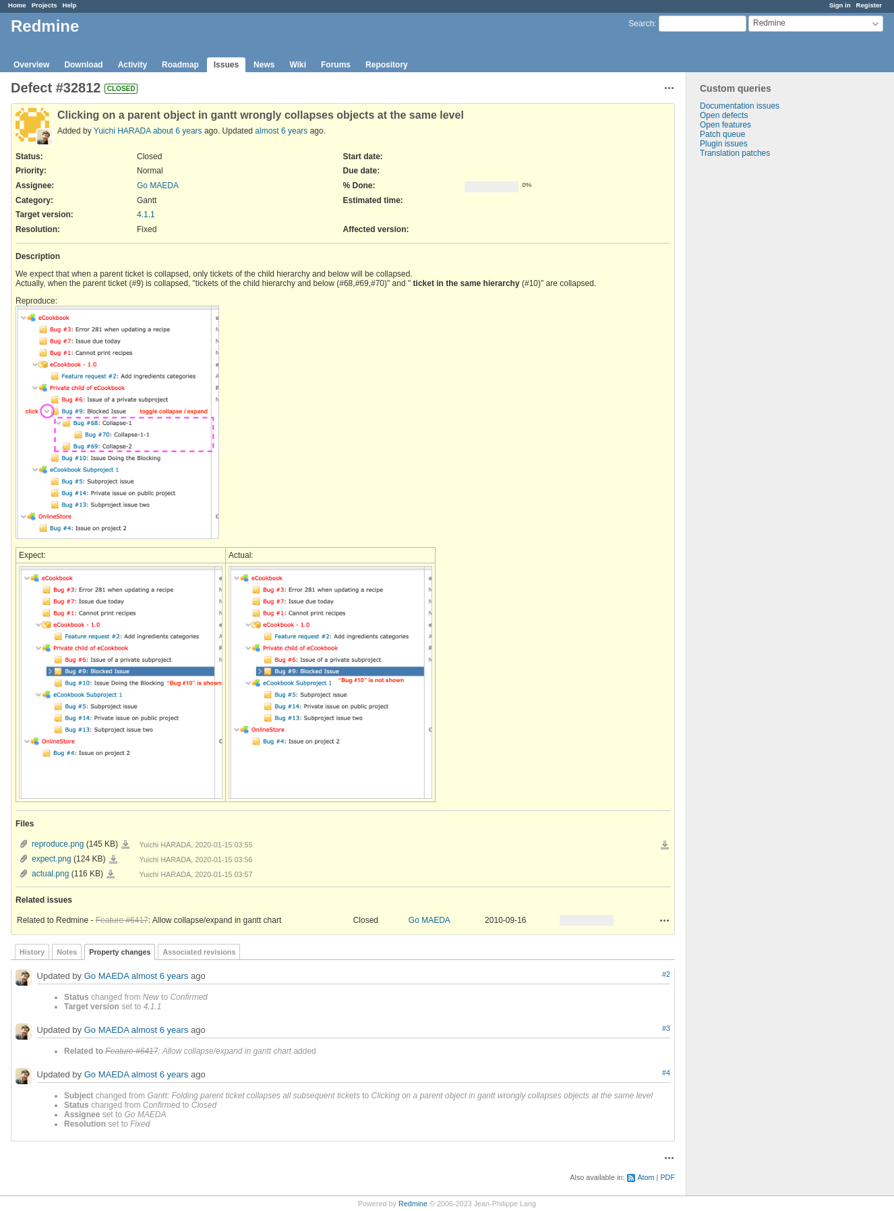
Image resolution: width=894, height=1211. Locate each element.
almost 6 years (281, 131)
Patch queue (722, 134)
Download (83, 64)
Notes (67, 952)
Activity (132, 64)
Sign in (840, 5)
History (32, 952)
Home (17, 5)
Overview (31, 64)
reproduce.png (58, 844)
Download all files (664, 845)
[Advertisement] (754, 369)
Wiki (297, 64)
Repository (386, 64)
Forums (336, 64)
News (264, 64)
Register (869, 5)
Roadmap (180, 64)
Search (641, 23)
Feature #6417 (122, 920)
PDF (667, 1177)
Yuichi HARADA (122, 131)
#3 (666, 1028)
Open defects (724, 115)
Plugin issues (724, 143)
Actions (664, 920)
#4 (666, 1073)
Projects (44, 5)
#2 (666, 974)
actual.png (50, 873)
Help (70, 5)
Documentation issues (739, 106)
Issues (226, 64)
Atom (645, 1177)
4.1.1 (146, 214)
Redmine (412, 1204)
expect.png (51, 859)
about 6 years (177, 131)
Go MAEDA (158, 185)
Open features (725, 125)
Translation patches (735, 153)
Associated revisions (198, 952)
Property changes (119, 952)
